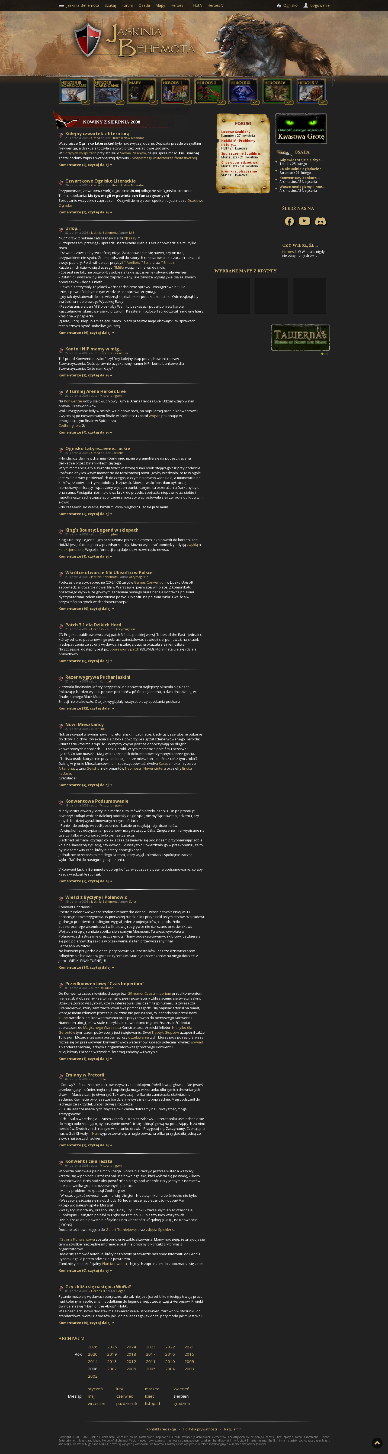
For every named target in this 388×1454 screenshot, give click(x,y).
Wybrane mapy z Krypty (245, 271)
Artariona (66, 768)
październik (126, 1403)
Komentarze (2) (72, 375)
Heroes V (97, 629)
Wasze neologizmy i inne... (302, 186)
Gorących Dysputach (80, 153)
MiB (131, 232)
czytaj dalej (98, 165)
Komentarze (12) (73, 708)
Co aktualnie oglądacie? (300, 169)
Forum (243, 123)
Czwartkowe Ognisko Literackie (100, 181)
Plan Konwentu (114, 1263)
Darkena (117, 453)
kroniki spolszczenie (239, 171)
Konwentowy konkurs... (300, 177)
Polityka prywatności (200, 1429)
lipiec (149, 1396)
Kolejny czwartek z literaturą (97, 133)
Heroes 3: (289, 251)
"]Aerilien (131, 262)
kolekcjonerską (71, 549)
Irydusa (65, 773)
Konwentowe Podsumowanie (97, 801)
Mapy (160, 5)
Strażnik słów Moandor (127, 138)
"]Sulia (146, 262)
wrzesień (96, 1403)
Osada (95, 138)
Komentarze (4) (72, 165)
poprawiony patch (124, 649)
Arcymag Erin (138, 577)
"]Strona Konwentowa (77, 1239)
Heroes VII (216, 5)
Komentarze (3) (72, 212)
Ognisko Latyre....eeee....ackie (97, 448)
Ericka (187, 768)
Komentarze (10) (73, 608)
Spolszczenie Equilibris (241, 153)
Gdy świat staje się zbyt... (301, 160)
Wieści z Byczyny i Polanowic (96, 897)
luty (119, 1388)
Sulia (132, 901)
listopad (152, 1403)
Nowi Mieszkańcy (84, 724)
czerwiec (124, 1396)
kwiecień (182, 1388)
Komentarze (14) (73, 967)
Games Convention (150, 582)
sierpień (181, 1396)
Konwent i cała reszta (89, 1161)
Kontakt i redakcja (161, 1429)
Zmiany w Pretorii (84, 1075)
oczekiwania (138, 1037)
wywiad (197, 1042)
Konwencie (73, 401)
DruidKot (106, 988)
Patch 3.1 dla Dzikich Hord (93, 625)
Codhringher (109, 534)
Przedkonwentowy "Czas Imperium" (105, 984)
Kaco (163, 763)
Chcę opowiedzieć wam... (242, 162)
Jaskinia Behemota (104, 232)
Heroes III (98, 1291)
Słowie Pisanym (133, 153)
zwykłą (192, 544)
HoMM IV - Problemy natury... (238, 142)
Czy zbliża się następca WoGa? (98, 1287)
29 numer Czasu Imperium (149, 993)
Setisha (93, 768)
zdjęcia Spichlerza (160, 1229)
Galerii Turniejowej (121, 1229)
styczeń (95, 1388)
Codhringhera (70, 425)
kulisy (63, 1017)
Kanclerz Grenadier (114, 353)
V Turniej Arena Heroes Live (95, 391)
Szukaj (110, 5)
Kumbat (105, 681)
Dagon (121, 1291)
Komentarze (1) (72, 556)
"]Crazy (130, 238)
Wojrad (155, 415)
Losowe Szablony (236, 131)
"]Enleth (167, 262)
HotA (197, 5)
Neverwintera (154, 768)
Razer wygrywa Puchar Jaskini (97, 677)
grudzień (182, 1403)
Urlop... (73, 228)
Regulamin (233, 1429)
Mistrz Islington (111, 395)
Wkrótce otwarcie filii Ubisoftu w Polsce (109, 572)
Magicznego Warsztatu (102, 1027)
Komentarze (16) (73, 332)
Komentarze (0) (72, 661)
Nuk (102, 729)
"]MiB (117, 267)
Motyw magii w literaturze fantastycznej (164, 157)
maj (91, 1396)
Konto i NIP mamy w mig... (93, 349)
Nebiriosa (133, 768)
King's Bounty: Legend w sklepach (102, 530)
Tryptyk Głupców (165, 1032)
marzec (152, 1388)
